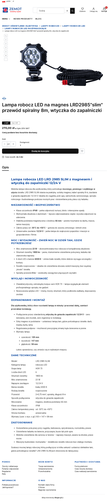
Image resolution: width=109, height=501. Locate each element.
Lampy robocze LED (73, 26)
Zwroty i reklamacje (10, 466)
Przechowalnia (44, 471)
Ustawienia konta (45, 469)
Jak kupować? (8, 487)
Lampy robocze (50, 26)
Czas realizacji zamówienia (86, 471)
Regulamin (6, 471)
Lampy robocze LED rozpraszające (25, 28)
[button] (72, 11)
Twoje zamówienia (46, 466)
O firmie (41, 487)
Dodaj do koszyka (40, 151)
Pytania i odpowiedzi (10, 469)
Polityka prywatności (10, 485)
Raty (4, 474)
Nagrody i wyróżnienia (47, 490)
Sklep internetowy (52, 498)
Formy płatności (81, 466)
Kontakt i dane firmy (46, 485)
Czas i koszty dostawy (84, 469)
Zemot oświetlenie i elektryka (20, 26)
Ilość (4, 139)
